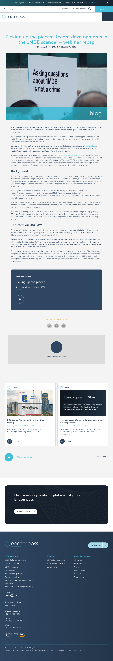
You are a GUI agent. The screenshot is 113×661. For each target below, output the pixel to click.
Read (65, 441)
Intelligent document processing (19, 586)
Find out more (95, 3)
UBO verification (12, 567)
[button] (98, 457)
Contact (77, 567)
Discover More (24, 457)
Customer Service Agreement (22, 650)
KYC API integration (13, 574)
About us (78, 560)
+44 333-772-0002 (13, 621)
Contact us (104, 9)
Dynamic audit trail (13, 577)
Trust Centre (72, 650)
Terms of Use (61, 650)
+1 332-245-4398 (13, 614)
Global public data (12, 563)
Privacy (7, 650)
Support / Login (9, 9)
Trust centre (79, 577)
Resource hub (80, 563)
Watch (13, 441)
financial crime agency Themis (72, 155)
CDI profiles (10, 570)
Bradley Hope (90, 146)
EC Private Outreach (56, 563)
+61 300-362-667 (13, 628)
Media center (80, 570)
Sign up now (10, 605)
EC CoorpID (52, 567)
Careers (77, 574)
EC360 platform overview (16, 560)
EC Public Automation (56, 560)
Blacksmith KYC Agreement (44, 650)
